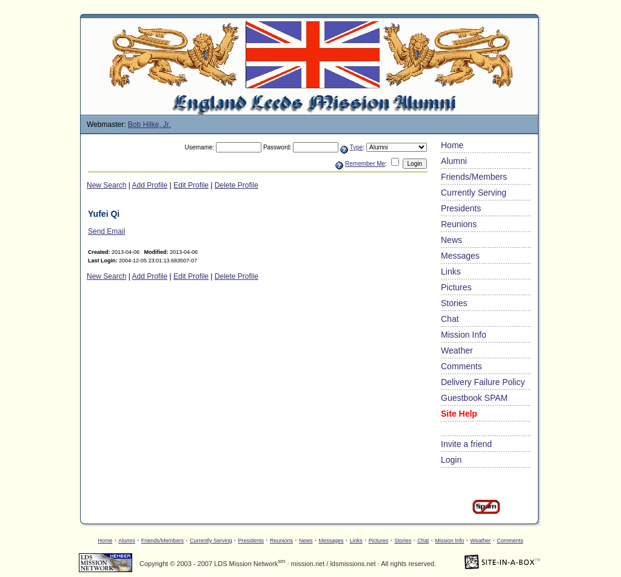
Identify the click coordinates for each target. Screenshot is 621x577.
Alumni (454, 161)
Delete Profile (236, 185)
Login (451, 460)
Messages (460, 256)
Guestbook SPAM (474, 398)
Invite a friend (466, 444)
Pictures (456, 287)
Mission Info (463, 335)
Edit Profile (191, 185)
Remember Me (365, 163)
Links (451, 271)
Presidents (461, 208)
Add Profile (150, 185)
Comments (461, 366)
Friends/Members (474, 177)
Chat (450, 319)
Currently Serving (473, 192)
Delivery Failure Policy (483, 382)
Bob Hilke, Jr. (149, 124)
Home (452, 145)
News (451, 240)
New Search (106, 185)
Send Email (106, 231)
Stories (454, 303)
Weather (457, 350)
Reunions (459, 224)
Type (356, 147)
